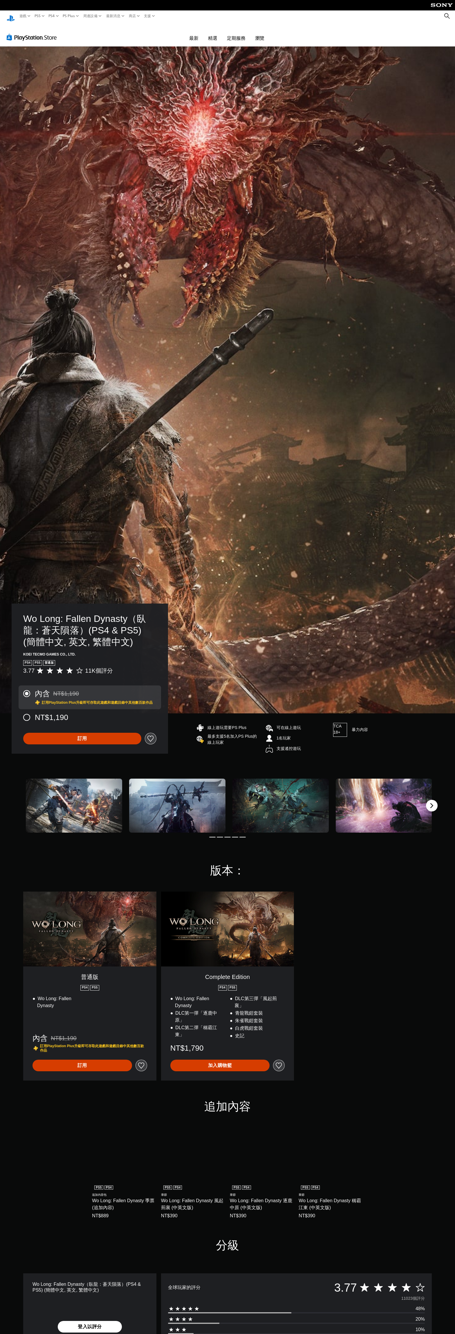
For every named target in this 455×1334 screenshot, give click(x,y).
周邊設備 (90, 16)
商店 (132, 16)
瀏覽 (259, 32)
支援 (147, 16)
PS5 (37, 16)
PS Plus (69, 16)
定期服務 (236, 32)
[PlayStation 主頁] (11, 16)
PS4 (51, 16)
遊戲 (23, 16)
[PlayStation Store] (33, 31)
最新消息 (113, 16)
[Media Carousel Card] (74, 800)
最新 (193, 32)
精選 (212, 32)
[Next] (432, 800)
